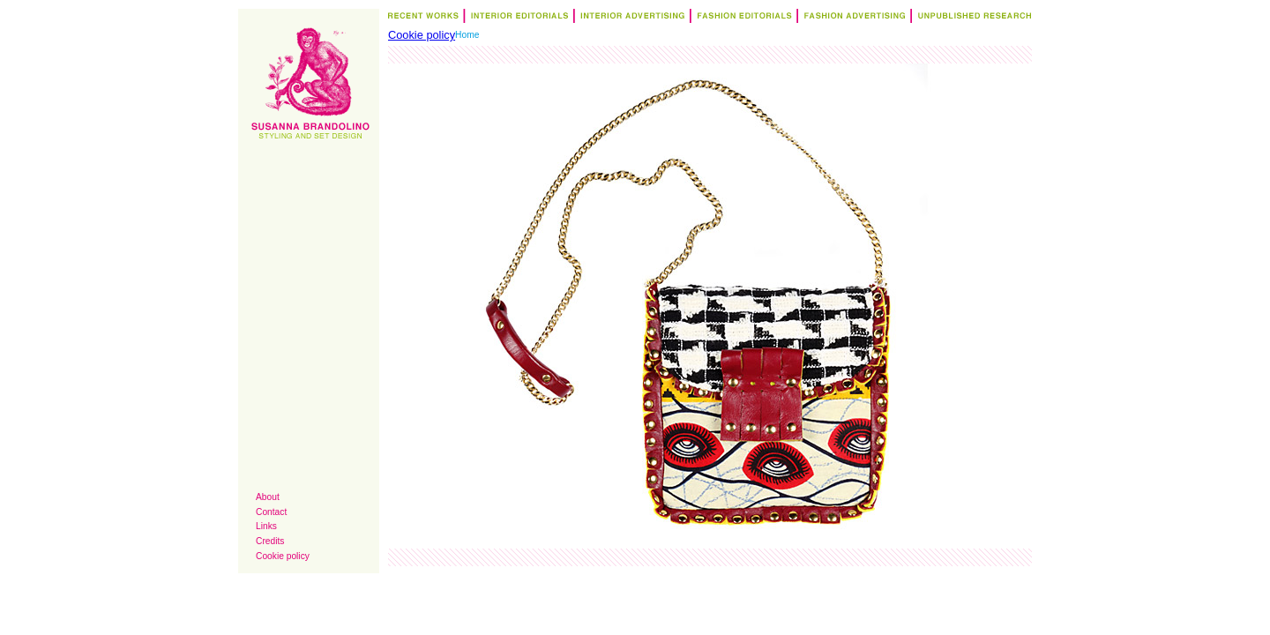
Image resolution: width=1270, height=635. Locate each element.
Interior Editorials (516, 18)
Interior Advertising (630, 18)
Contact (271, 512)
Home (467, 35)
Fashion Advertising (851, 18)
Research (970, 18)
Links (266, 526)
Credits (270, 541)
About (268, 497)
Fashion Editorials (741, 18)
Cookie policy (283, 556)
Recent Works (424, 18)
